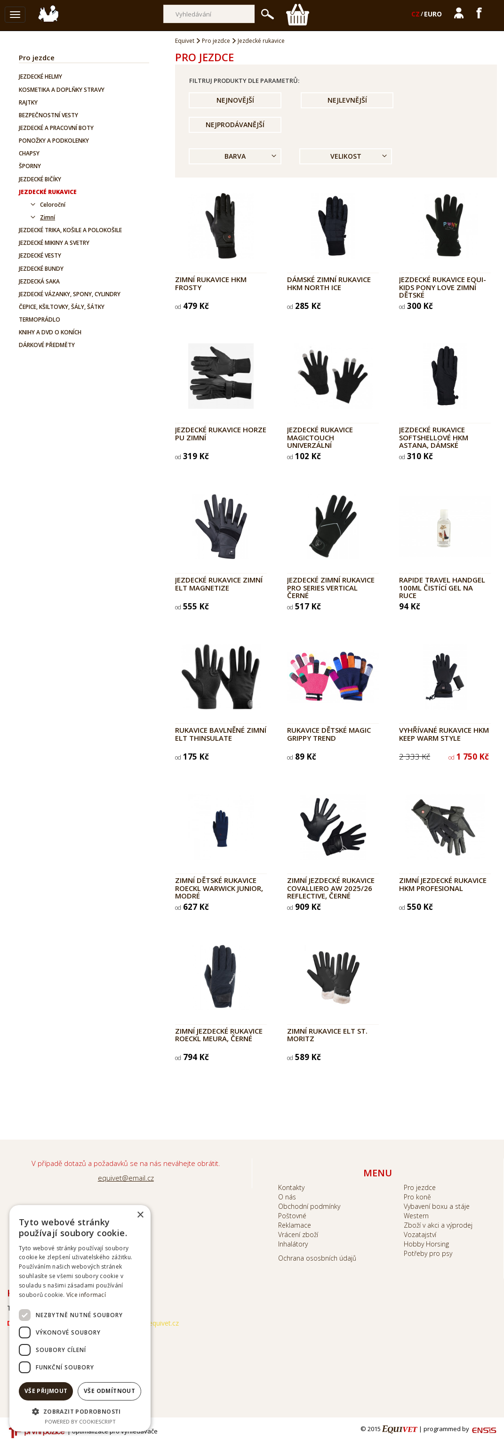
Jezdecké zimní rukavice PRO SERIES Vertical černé (331, 587)
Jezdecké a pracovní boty (56, 128)
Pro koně (417, 1196)
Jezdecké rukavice (48, 192)
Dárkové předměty (47, 345)
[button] (80, 1411)
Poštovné (292, 1215)
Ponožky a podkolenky (54, 141)
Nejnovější (235, 100)
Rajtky (28, 102)
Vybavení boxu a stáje (437, 1206)
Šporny (30, 166)
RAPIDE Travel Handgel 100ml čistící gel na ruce (442, 587)
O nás (287, 1196)
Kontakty (291, 1187)
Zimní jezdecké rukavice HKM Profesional (443, 884)
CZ (415, 13)
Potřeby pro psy (428, 1253)
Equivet (184, 41)
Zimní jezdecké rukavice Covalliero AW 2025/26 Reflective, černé (331, 887)
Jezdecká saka (39, 281)
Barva (235, 156)
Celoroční (52, 205)
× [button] (140, 1215)
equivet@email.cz (126, 1177)
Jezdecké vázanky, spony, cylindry (69, 294)
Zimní (47, 217)
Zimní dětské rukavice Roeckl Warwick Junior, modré (219, 887)
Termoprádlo (39, 320)
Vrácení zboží (298, 1234)
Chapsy (29, 153)
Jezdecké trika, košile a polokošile (70, 230)
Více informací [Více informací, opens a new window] (86, 1295)
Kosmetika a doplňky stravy (61, 90)
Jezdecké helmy (40, 77)
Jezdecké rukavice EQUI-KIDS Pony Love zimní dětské (442, 287)
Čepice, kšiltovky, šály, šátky (61, 307)
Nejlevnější (347, 100)
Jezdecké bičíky (40, 179)
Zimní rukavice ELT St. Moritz (327, 1035)
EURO (433, 13)
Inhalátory (293, 1243)
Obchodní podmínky (309, 1206)
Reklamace (294, 1225)
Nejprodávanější (235, 124)
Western (416, 1215)
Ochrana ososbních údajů (317, 1258)
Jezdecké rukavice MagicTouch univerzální (320, 437)
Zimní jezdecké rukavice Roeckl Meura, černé (219, 1035)
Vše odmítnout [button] (109, 1391)
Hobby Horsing (426, 1243)
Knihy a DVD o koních (50, 332)
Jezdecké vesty (40, 255)
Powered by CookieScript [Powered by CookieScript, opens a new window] (80, 1421)
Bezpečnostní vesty (48, 115)
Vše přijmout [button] (46, 1391)
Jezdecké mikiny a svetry (54, 243)
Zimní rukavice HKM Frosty (211, 283)
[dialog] (80, 1318)
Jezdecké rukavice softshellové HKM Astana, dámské (433, 437)
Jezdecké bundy (41, 269)
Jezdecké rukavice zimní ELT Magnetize (219, 583)
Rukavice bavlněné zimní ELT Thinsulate (220, 734)
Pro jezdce (37, 57)
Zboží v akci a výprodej (438, 1225)
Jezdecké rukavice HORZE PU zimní (220, 433)
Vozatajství (420, 1234)
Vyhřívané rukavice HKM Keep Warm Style (444, 734)
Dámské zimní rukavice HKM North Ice (329, 283)
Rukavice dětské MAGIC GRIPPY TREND (329, 734)
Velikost (345, 156)
